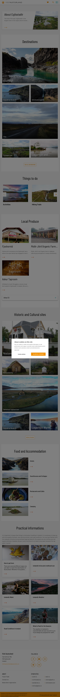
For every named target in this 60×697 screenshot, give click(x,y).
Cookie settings (21, 354)
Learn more (16, 350)
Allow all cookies (38, 354)
